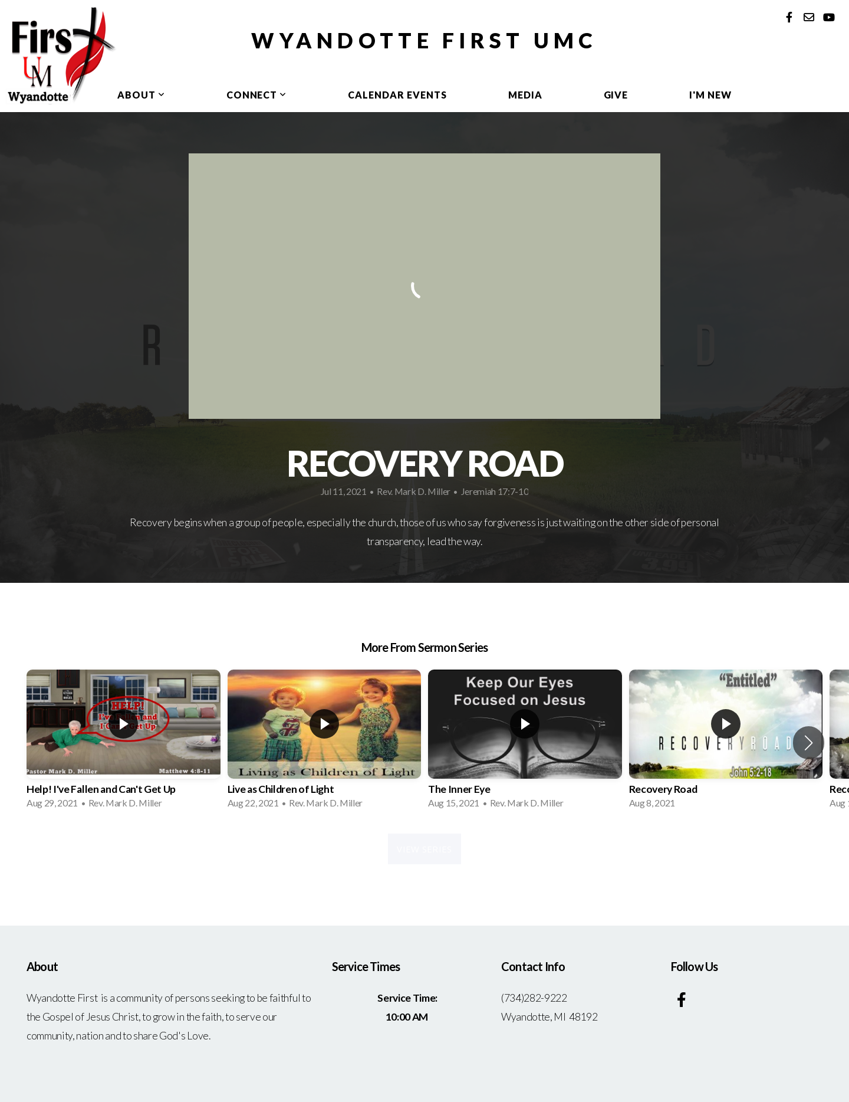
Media (525, 94)
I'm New (710, 94)
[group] (124, 743)
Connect (256, 94)
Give (616, 94)
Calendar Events (397, 94)
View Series (424, 849)
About (141, 94)
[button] (809, 743)
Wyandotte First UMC (424, 40)
